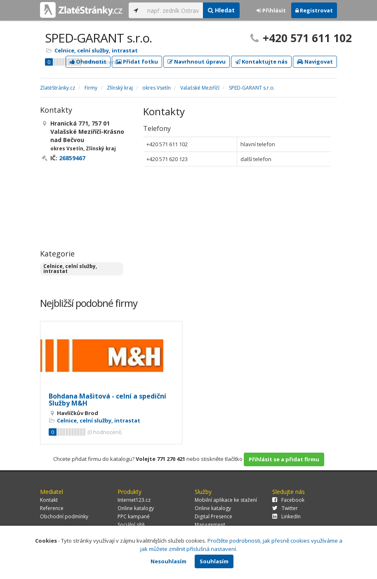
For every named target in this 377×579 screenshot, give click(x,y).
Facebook (288, 499)
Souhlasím (214, 561)
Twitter (285, 508)
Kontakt (49, 499)
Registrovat (314, 10)
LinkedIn (286, 516)
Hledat (221, 10)
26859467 (72, 158)
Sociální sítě (131, 524)
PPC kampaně (134, 516)
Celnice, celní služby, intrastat (96, 50)
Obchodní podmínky (64, 516)
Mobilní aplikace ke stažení (226, 499)
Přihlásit (271, 10)
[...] (173, 10)
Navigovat (315, 61)
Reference (52, 508)
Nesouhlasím (168, 561)
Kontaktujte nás (261, 61)
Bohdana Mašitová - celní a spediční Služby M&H (107, 400)
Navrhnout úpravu (196, 61)
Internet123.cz (134, 499)
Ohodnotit (88, 61)
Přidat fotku (137, 61)
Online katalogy (136, 508)
